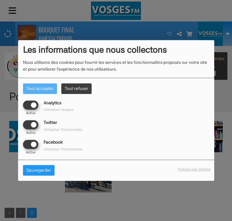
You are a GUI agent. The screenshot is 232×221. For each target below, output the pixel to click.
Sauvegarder (38, 170)
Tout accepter (40, 88)
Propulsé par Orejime (194, 169)
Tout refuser (76, 88)
